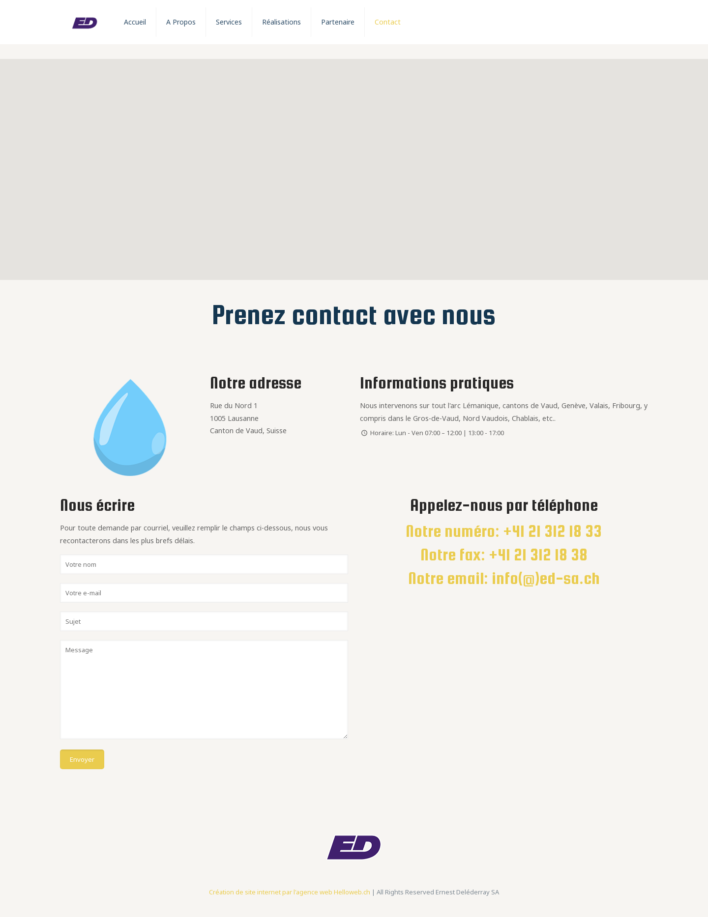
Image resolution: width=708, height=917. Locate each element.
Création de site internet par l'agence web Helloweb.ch (289, 892)
